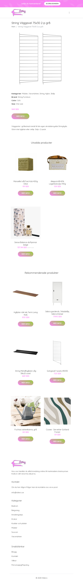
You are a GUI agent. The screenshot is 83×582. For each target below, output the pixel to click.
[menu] (69, 12)
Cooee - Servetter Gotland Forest (57, 430)
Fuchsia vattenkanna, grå (26, 429)
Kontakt (15, 556)
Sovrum (15, 532)
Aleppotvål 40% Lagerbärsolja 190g (57, 182)
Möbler (25, 93)
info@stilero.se (18, 492)
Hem (13, 26)
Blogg (14, 552)
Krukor (14, 519)
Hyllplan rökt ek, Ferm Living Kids (26, 313)
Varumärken (34, 93)
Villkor (14, 560)
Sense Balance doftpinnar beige (25, 243)
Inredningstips (17, 515)
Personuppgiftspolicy (20, 565)
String (42, 93)
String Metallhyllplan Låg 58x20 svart (25, 372)
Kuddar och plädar (19, 523)
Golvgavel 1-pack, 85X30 (57, 371)
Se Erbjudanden (52, 3)
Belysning (15, 510)
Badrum (15, 506)
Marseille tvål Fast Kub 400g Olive (26, 182)
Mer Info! (20, 116)
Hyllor (47, 93)
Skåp (53, 93)
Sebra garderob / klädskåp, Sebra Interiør (57, 312)
